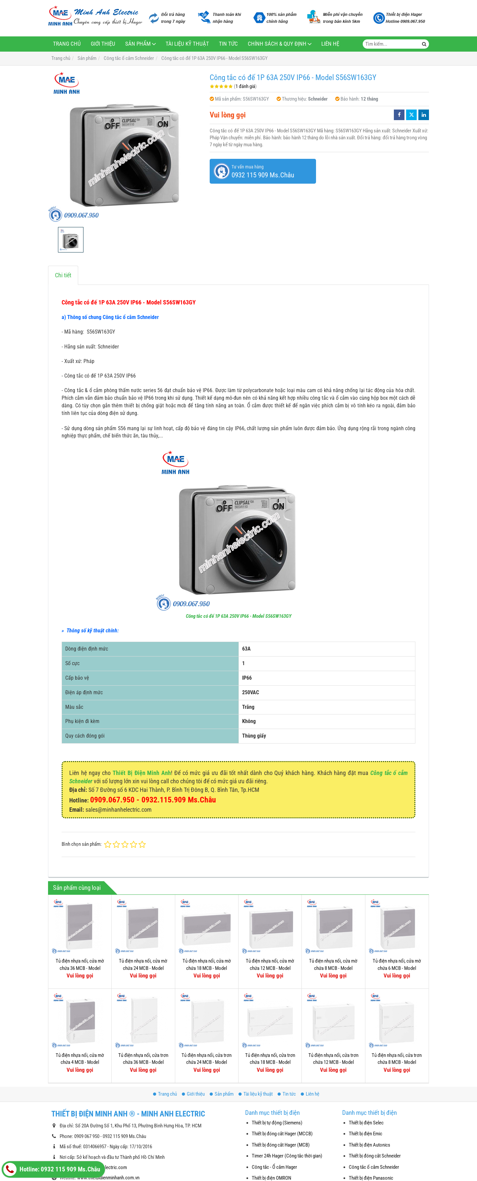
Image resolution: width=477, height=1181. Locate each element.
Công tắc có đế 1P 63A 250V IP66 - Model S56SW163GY (239, 616)
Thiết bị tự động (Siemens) (277, 1123)
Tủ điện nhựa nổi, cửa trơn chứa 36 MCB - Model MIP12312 (143, 1062)
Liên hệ (330, 44)
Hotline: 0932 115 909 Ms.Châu (51, 1169)
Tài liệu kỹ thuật (187, 44)
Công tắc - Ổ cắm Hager (274, 1167)
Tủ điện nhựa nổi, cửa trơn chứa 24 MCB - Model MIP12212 (207, 1062)
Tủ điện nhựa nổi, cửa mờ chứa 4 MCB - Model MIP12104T (80, 1062)
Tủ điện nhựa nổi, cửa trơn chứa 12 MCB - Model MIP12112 (333, 1062)
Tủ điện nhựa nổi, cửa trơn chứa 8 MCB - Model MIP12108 (397, 1062)
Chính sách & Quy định (277, 44)
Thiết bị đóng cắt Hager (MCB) (281, 1145)
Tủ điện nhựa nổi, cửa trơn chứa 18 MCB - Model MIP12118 (270, 1062)
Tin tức (228, 44)
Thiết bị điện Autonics (369, 1145)
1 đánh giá (245, 86)
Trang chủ (67, 44)
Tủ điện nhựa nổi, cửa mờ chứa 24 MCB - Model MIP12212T (143, 968)
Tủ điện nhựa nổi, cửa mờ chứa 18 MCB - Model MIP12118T (207, 968)
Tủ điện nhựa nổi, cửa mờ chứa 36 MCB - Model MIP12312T (80, 968)
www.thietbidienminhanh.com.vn (108, 1178)
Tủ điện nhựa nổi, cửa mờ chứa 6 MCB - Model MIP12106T (397, 968)
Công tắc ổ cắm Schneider (374, 1167)
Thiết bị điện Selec (366, 1123)
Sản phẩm (138, 44)
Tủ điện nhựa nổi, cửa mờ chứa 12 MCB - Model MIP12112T (270, 968)
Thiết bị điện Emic (365, 1134)
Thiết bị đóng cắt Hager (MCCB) (282, 1134)
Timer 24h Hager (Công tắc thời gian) (287, 1156)
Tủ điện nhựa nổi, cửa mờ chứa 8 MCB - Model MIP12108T (333, 968)
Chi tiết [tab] (63, 275)
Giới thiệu (103, 44)
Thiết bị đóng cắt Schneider (375, 1156)
